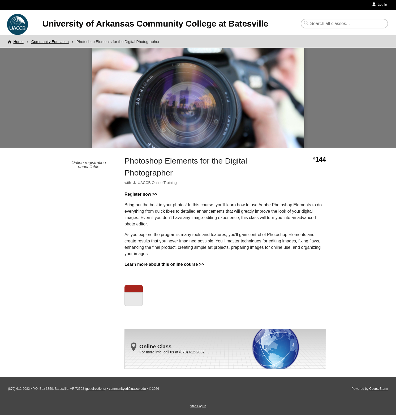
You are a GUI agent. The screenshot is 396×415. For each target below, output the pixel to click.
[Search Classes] (341, 23)
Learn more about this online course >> (164, 264)
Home (18, 42)
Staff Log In (198, 406)
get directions (95, 389)
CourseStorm (378, 389)
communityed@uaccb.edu (127, 389)
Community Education (50, 42)
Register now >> (140, 194)
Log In (382, 4)
